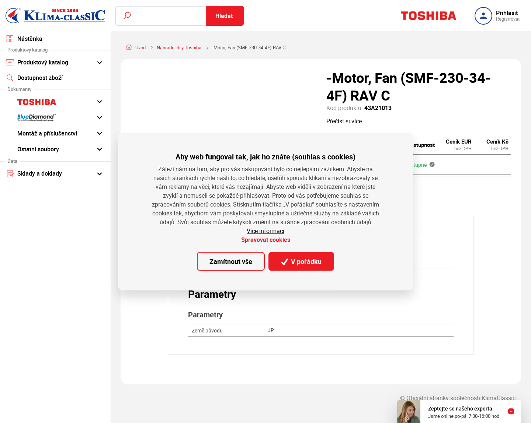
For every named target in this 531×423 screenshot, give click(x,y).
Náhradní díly (170, 47)
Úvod (141, 47)
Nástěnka (24, 39)
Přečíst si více (344, 121)
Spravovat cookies (265, 240)
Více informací (265, 231)
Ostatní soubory (55, 149)
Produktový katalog (55, 62)
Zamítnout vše (230, 261)
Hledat (224, 16)
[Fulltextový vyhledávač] (179, 16)
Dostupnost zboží (34, 78)
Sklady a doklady (55, 173)
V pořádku (301, 261)
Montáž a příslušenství (55, 133)
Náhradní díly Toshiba (217, 47)
